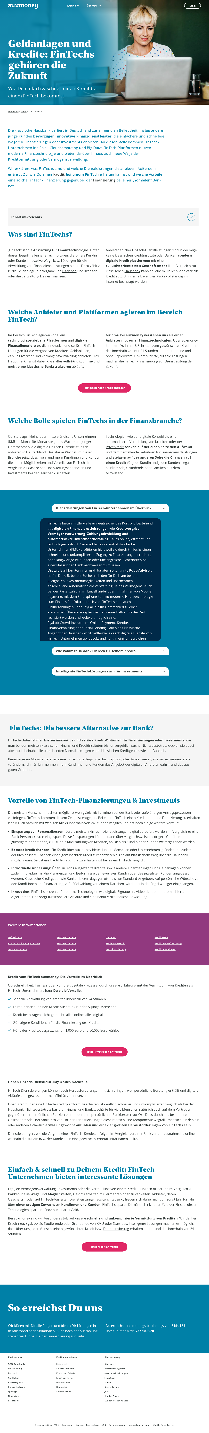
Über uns (92, 5)
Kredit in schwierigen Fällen (24, 943)
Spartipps (12, 1391)
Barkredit (12, 1373)
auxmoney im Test (65, 1368)
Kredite (71, 5)
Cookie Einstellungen (163, 1425)
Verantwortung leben (115, 1368)
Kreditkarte (13, 1400)
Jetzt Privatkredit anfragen (104, 1052)
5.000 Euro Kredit (16, 1364)
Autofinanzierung (116, 949)
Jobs (106, 1391)
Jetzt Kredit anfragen (104, 1247)
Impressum (67, 1425)
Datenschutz (92, 1425)
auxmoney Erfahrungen (116, 1373)
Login (192, 5)
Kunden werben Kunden (116, 1400)
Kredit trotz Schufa (65, 1373)
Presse (107, 1382)
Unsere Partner (112, 1387)
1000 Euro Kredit (17, 949)
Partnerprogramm (117, 1425)
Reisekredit (61, 1364)
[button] (191, 217)
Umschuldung (15, 1368)
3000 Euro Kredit (66, 943)
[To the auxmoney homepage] (23, 6)
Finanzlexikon (63, 1382)
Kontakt (80, 1425)
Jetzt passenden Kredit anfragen (104, 388)
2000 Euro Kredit (66, 937)
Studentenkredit (115, 943)
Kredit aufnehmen (165, 949)
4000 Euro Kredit (66, 949)
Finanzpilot (61, 1387)
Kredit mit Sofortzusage (168, 943)
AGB (104, 1425)
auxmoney (13, 111)
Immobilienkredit (16, 1387)
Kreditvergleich (15, 1382)
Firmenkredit (14, 1396)
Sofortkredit (15, 937)
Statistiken (109, 1377)
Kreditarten (161, 937)
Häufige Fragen (112, 1396)
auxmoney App (63, 1391)
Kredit (24, 111)
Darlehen (111, 937)
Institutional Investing (140, 1425)
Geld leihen (13, 1377)
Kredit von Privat (64, 1377)
